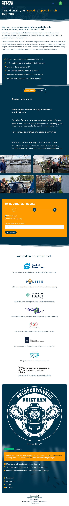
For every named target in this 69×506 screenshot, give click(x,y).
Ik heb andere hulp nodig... (15, 219)
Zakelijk (40, 91)
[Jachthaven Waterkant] (34, 357)
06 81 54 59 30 (39, 467)
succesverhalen (55, 455)
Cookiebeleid (34, 499)
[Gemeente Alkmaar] (34, 327)
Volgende (11, 232)
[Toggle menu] (65, 3)
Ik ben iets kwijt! (12, 216)
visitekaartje (44, 471)
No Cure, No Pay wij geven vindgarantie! (34, 501)
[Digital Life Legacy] (34, 298)
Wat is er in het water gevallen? (15, 223)
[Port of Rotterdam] (34, 268)
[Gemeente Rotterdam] (34, 312)
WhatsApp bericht (21, 467)
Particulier (30, 91)
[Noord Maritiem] (34, 371)
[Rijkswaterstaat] (34, 342)
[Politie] (34, 283)
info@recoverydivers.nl (31, 464)
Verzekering (35, 503)
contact (29, 458)
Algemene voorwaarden (34, 498)
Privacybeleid (34, 496)
